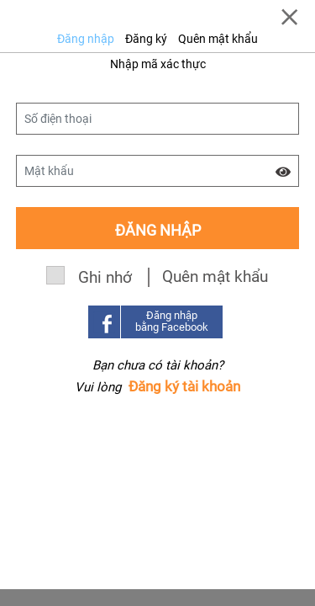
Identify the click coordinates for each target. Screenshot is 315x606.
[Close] (289, 16)
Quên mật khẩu (218, 38)
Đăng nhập (85, 38)
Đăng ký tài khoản (184, 386)
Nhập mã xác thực (158, 64)
